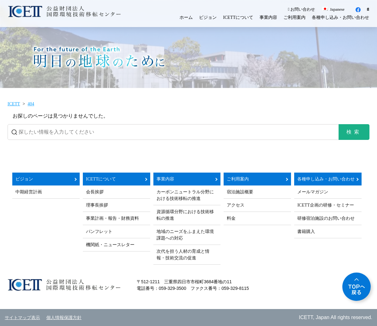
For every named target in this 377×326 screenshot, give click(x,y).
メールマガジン (312, 192)
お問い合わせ (301, 9)
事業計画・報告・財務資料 (112, 218)
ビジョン (208, 17)
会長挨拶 (95, 192)
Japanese (333, 9)
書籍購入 (306, 231)
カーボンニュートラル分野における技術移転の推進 (185, 195)
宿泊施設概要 (240, 192)
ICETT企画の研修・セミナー (325, 205)
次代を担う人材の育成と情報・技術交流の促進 (183, 254)
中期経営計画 (28, 192)
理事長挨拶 (97, 205)
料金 (231, 218)
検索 (354, 132)
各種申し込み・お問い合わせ (340, 17)
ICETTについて (238, 17)
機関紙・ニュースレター (110, 244)
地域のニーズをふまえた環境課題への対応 (185, 234)
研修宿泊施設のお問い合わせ (326, 218)
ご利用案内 (294, 17)
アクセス (235, 205)
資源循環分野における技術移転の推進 (185, 215)
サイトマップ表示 (22, 317)
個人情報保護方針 (64, 317)
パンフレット (99, 231)
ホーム (186, 17)
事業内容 (268, 17)
